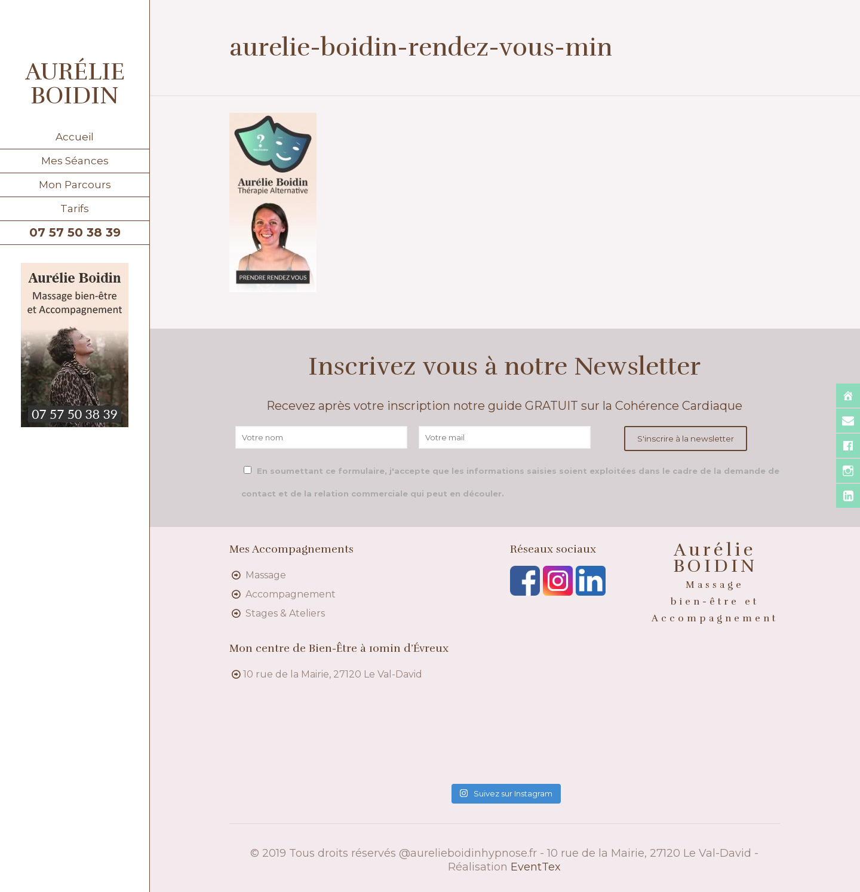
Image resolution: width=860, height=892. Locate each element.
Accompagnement (290, 594)
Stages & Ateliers (285, 613)
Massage (265, 575)
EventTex (536, 866)
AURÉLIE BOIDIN (75, 84)
